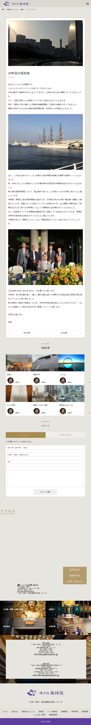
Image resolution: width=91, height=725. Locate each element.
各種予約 (74, 575)
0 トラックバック (65, 435)
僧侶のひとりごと (28, 711)
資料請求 (74, 569)
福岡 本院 (46, 664)
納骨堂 (41, 711)
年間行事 (74, 711)
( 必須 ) (17, 447)
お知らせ (15, 711)
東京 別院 (46, 643)
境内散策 (85, 711)
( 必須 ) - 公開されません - (19, 454)
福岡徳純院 (53, 715)
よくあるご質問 (39, 715)
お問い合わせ (75, 581)
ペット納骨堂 (52, 711)
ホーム (5, 711)
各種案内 (64, 711)
